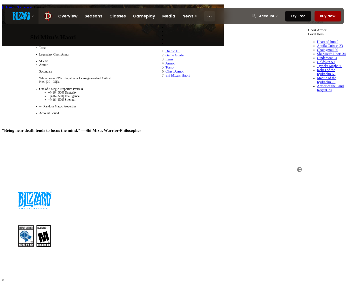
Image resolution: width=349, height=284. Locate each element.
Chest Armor (17, 7)
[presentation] (22, 16)
